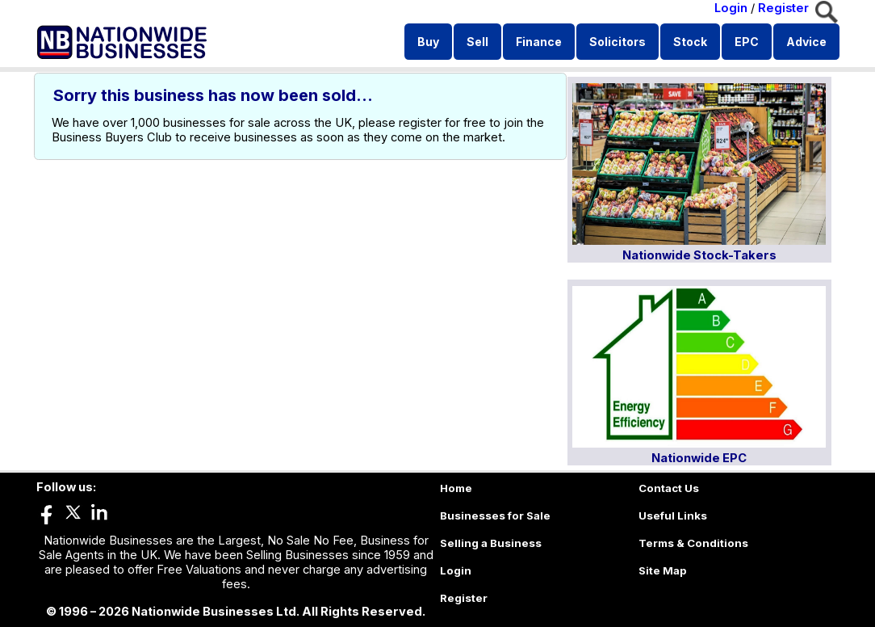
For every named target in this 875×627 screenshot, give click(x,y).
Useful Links (672, 515)
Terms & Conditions (693, 543)
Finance (539, 41)
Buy (428, 41)
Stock (690, 41)
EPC (747, 41)
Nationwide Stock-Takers (699, 255)
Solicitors (617, 41)
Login (730, 8)
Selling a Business (491, 543)
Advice (806, 41)
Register (783, 8)
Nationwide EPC (699, 458)
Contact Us (668, 488)
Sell (477, 41)
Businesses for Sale (495, 515)
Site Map (662, 570)
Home (456, 488)
